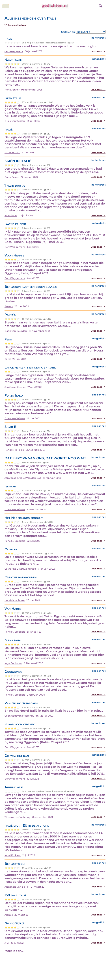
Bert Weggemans (15, 247)
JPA (7, 943)
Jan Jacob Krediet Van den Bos (23, 478)
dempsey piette (14, 51)
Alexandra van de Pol (17, 886)
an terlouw (11, 215)
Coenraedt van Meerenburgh (22, 715)
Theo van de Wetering (18, 817)
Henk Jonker (12, 89)
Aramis (9, 306)
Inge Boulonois (13, 663)
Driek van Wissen (15, 121)
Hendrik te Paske (15, 450)
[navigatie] (5, 6)
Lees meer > (98, 51)
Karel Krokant (13, 855)
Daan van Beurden (16, 331)
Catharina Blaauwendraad (20, 568)
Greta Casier (12, 177)
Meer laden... (14, 951)
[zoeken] (100, 5)
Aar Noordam (12, 152)
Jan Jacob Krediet (15, 387)
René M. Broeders (15, 541)
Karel (8, 359)
